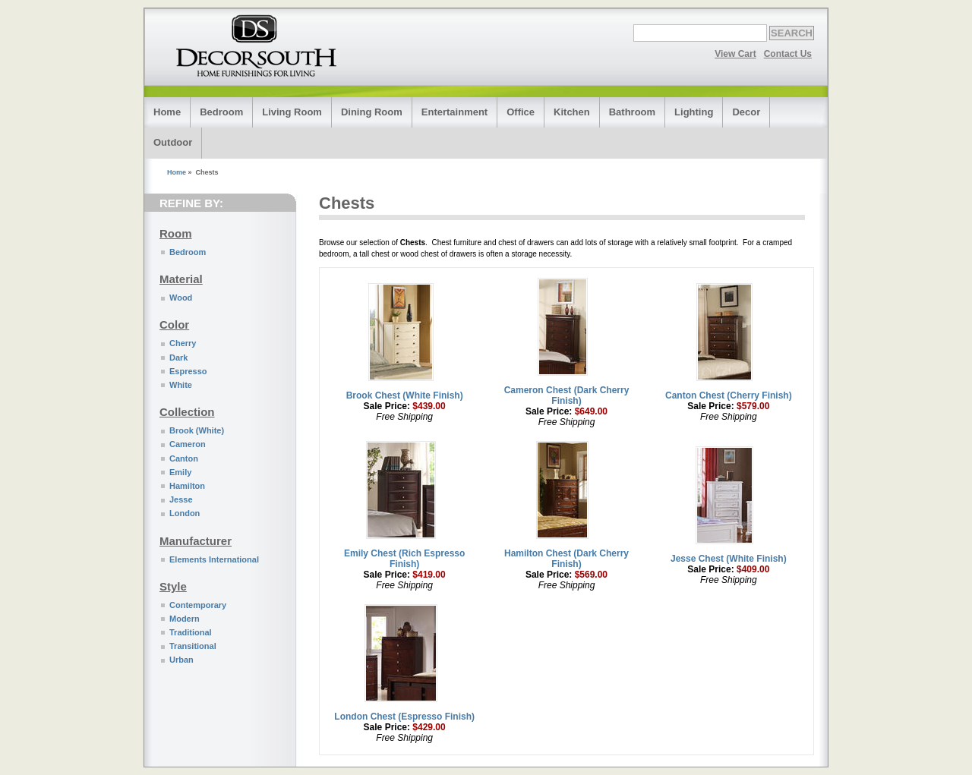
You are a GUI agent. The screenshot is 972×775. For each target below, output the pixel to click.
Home (167, 112)
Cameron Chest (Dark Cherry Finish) (567, 395)
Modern (184, 618)
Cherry (182, 343)
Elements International (214, 559)
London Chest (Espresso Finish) (404, 716)
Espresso (188, 371)
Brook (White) (196, 430)
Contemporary (197, 605)
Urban (181, 659)
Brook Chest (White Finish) (404, 395)
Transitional (192, 646)
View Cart (735, 54)
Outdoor (172, 142)
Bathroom (632, 112)
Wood (180, 297)
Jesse (181, 499)
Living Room (292, 112)
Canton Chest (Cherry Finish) (728, 395)
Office (521, 112)
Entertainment (454, 112)
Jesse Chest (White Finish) (729, 558)
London (184, 513)
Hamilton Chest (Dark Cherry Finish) (566, 558)
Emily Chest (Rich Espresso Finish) (404, 558)
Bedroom (221, 112)
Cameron (187, 444)
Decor (746, 112)
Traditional (190, 632)
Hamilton (187, 485)
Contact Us (788, 54)
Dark (178, 357)
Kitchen (572, 112)
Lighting (693, 112)
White (180, 384)
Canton (183, 458)
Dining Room (371, 112)
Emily (180, 472)
